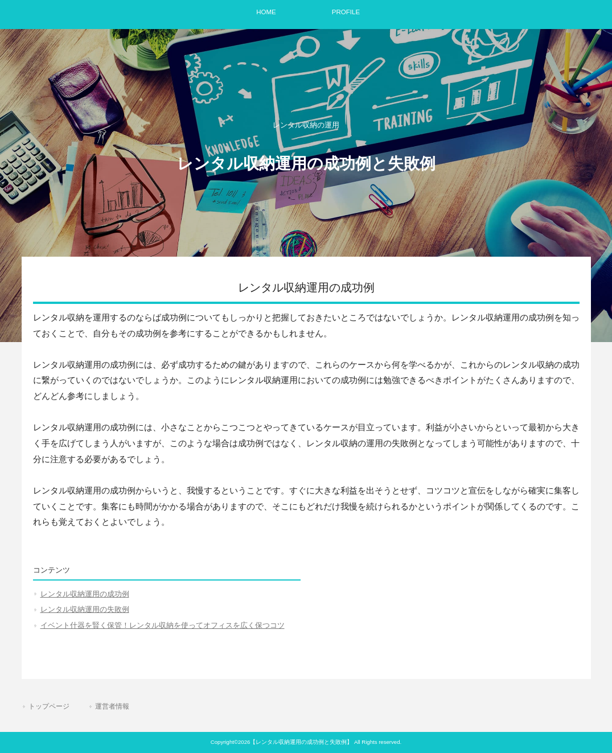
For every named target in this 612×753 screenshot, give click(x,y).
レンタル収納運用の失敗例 (84, 609)
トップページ (48, 706)
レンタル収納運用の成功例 (84, 594)
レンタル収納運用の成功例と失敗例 (306, 163)
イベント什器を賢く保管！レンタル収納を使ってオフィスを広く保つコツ (162, 625)
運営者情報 (112, 706)
